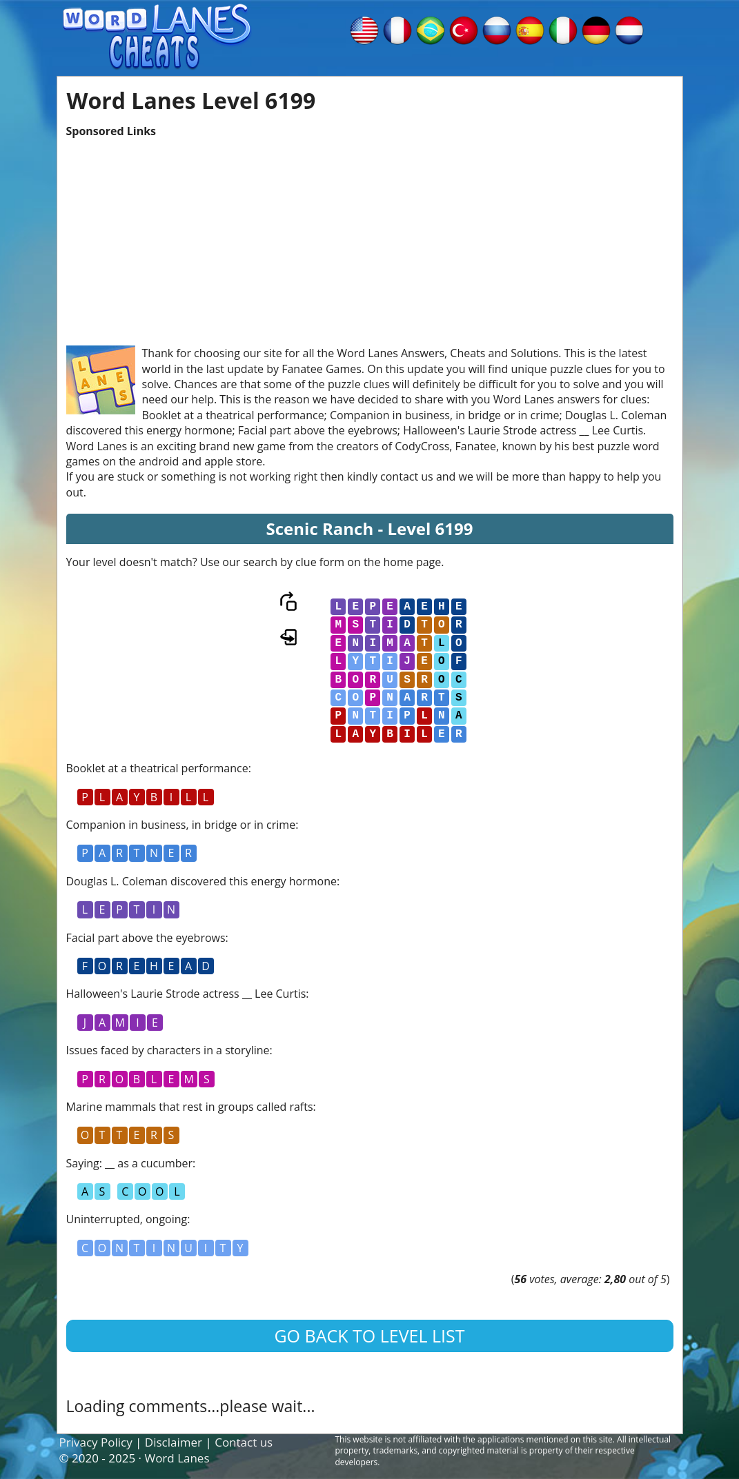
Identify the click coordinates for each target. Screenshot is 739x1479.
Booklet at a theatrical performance (157, 768)
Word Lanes (176, 1458)
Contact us (244, 1442)
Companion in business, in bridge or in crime (181, 824)
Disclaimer (173, 1442)
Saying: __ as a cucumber (129, 1163)
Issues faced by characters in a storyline (168, 1050)
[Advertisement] (369, 235)
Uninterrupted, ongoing (127, 1219)
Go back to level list (369, 1335)
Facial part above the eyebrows (146, 937)
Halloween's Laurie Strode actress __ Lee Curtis (186, 993)
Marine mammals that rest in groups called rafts (189, 1106)
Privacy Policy (95, 1442)
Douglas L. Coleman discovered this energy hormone (201, 881)
